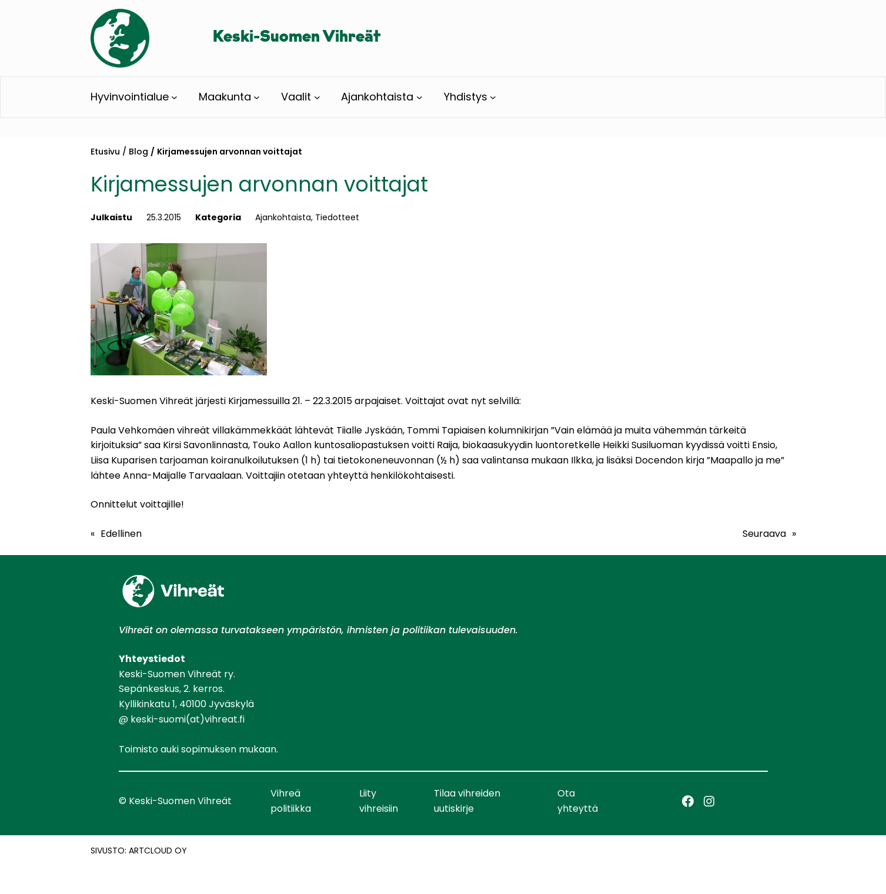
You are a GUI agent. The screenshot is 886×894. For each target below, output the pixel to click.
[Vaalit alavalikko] (317, 97)
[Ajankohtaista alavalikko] (419, 97)
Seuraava (764, 533)
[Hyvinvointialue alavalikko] (174, 97)
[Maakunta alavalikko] (256, 97)
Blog (138, 151)
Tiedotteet (337, 217)
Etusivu (105, 151)
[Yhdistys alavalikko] (493, 97)
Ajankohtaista (283, 217)
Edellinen (121, 533)
